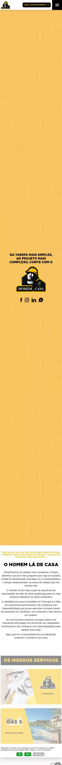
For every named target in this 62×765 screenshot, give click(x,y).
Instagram (27, 300)
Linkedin (34, 300)
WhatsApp (41, 300)
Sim (19, 754)
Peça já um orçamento (35, 5)
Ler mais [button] (38, 754)
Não (28, 754)
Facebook (21, 300)
